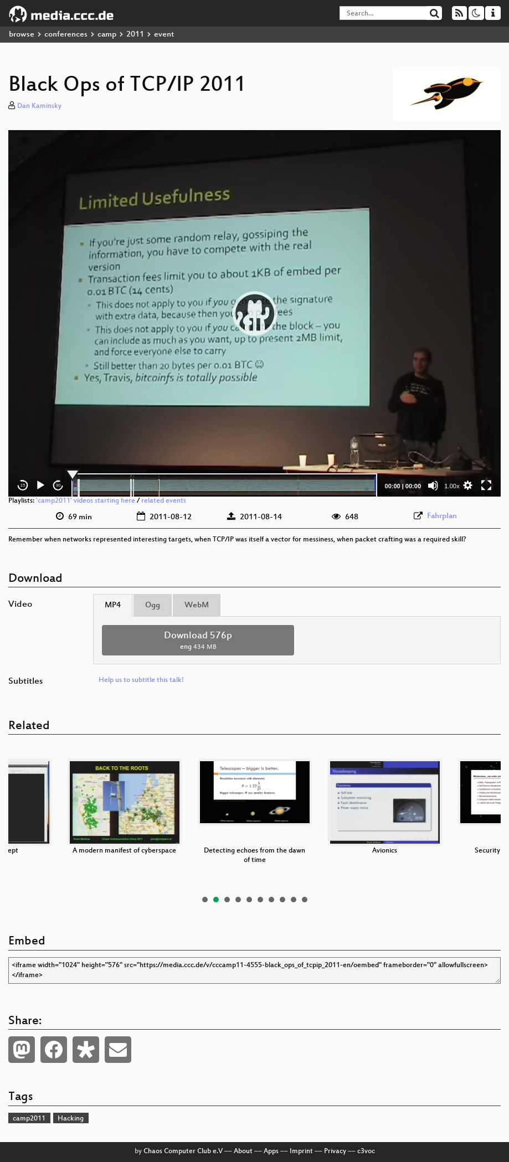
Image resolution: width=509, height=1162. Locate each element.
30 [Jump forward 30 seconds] (58, 485)
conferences (66, 34)
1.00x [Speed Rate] (452, 486)
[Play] (40, 485)
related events (163, 501)
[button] (254, 313)
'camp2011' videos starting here (85, 501)
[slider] (224, 485)
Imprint (301, 1151)
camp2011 (29, 1119)
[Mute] (433, 485)
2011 (135, 34)
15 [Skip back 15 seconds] (22, 485)
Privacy (335, 1151)
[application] (254, 313)
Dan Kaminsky (39, 106)
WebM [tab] (196, 605)
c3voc (366, 1151)
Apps (271, 1151)
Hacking (71, 1119)
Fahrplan (442, 516)
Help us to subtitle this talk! (141, 680)
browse (21, 34)
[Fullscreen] (486, 485)
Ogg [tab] (152, 605)
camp (106, 34)
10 (304, 899)
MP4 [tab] (113, 605)
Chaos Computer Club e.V (183, 1151)
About (243, 1151)
